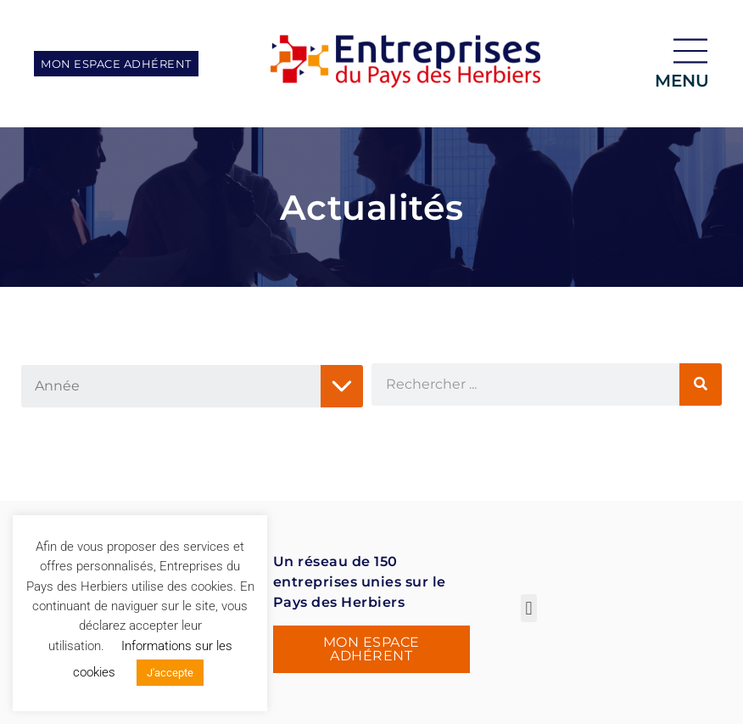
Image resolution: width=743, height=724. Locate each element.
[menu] (690, 51)
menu (682, 80)
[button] (529, 608)
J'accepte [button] (170, 672)
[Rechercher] (700, 384)
